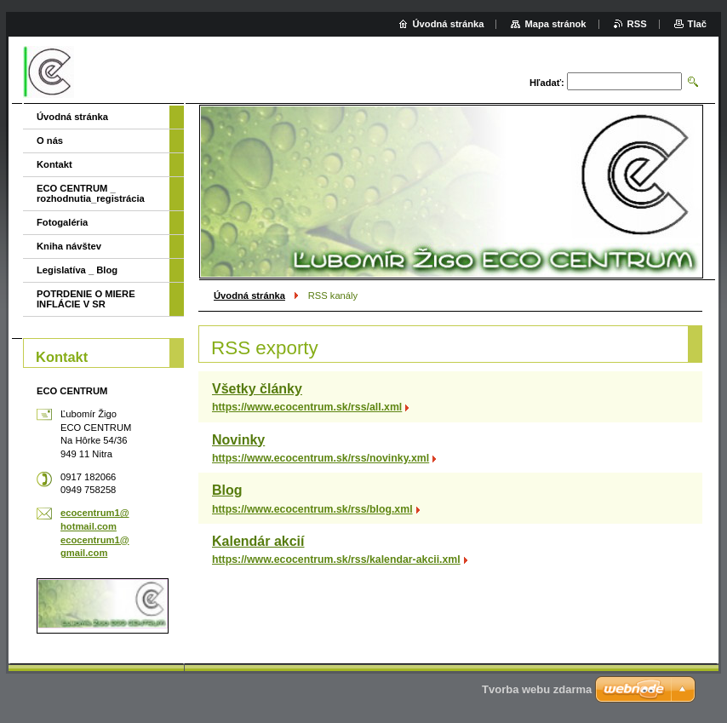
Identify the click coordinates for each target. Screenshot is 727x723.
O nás (50, 140)
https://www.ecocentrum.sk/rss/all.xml (307, 407)
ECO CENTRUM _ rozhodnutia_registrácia (91, 193)
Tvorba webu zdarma (537, 689)
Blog (227, 490)
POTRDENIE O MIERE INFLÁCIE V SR (86, 299)
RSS (637, 24)
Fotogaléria (62, 222)
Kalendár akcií (258, 541)
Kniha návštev (69, 246)
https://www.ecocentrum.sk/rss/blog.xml (312, 509)
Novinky (238, 440)
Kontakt (54, 164)
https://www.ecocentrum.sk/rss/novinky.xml (320, 458)
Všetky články (257, 389)
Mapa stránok (555, 24)
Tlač (697, 24)
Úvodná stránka (249, 295)
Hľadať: (547, 82)
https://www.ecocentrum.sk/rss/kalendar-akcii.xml (336, 559)
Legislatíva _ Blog (77, 270)
